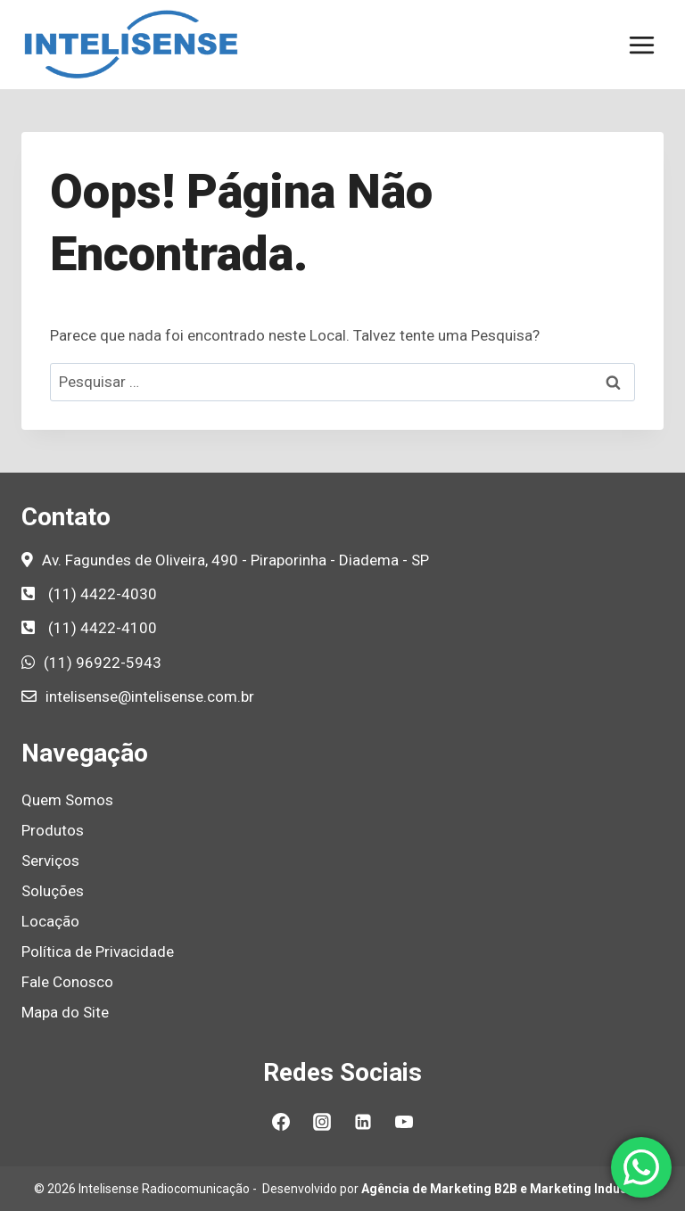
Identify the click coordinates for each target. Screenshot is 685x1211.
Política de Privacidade (97, 951)
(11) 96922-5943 (102, 662)
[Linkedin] (363, 1122)
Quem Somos (67, 800)
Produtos (52, 830)
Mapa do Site (65, 1012)
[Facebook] (281, 1122)
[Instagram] (322, 1122)
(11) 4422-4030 (102, 594)
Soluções (52, 891)
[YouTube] (404, 1122)
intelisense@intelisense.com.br (149, 696)
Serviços (50, 860)
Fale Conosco (67, 982)
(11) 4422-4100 (102, 628)
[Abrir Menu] (641, 44)
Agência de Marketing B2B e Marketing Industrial (506, 1189)
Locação (50, 921)
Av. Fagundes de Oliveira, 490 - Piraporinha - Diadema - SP (235, 560)
